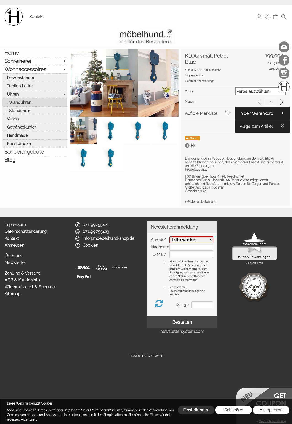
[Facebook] (284, 60)
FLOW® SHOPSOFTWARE (146, 356)
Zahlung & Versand (22, 273)
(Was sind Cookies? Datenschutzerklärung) (38, 410)
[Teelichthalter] (34, 86)
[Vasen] (34, 119)
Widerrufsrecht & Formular (30, 286)
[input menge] (271, 102)
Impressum (15, 224)
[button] (284, 17)
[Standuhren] (34, 110)
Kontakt (36, 16)
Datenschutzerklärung (26, 231)
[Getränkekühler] (34, 127)
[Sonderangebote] (34, 152)
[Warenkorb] (276, 17)
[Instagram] (284, 73)
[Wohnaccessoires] (34, 69)
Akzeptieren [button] (271, 410)
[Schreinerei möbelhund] (284, 86)
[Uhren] (34, 94)
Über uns (13, 255)
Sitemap (12, 293)
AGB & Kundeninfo (22, 280)
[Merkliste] (267, 17)
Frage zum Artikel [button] (256, 126)
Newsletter (15, 262)
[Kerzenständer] (34, 77)
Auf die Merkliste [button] (201, 113)
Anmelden (14, 245)
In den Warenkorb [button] (256, 113)
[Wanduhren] (34, 102)
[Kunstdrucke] (34, 143)
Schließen (233, 410)
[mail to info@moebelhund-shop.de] (284, 47)
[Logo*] (14, 9)
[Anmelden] (259, 17)
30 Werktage (199, 81)
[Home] (34, 53)
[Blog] (34, 160)
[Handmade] (34, 135)
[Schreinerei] (34, 61)
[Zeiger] (260, 91)
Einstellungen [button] (196, 410)
